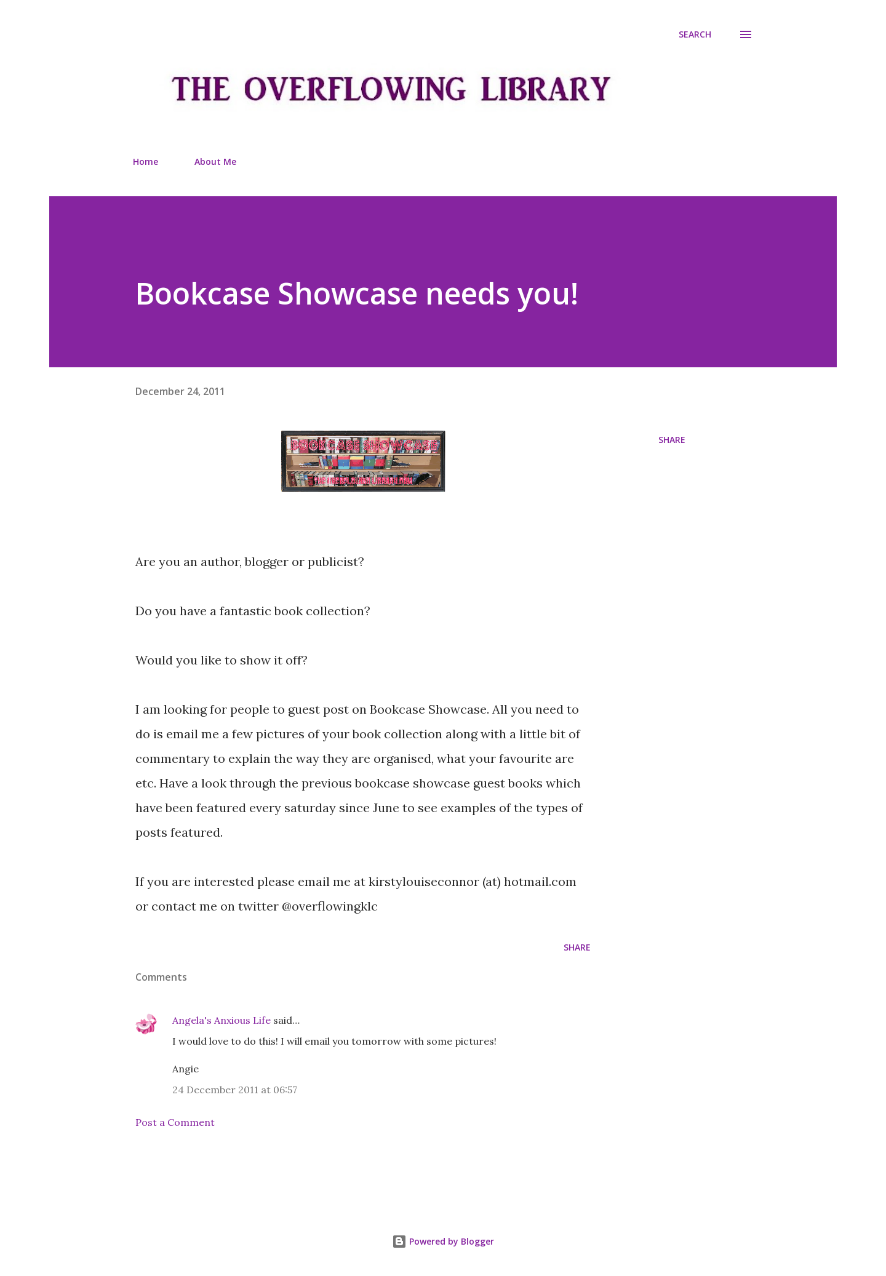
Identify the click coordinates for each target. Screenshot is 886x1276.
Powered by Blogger (443, 1241)
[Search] (695, 34)
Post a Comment (175, 1122)
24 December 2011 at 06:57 (234, 1089)
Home (145, 161)
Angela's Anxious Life (221, 1020)
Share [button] (671, 439)
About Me (215, 161)
